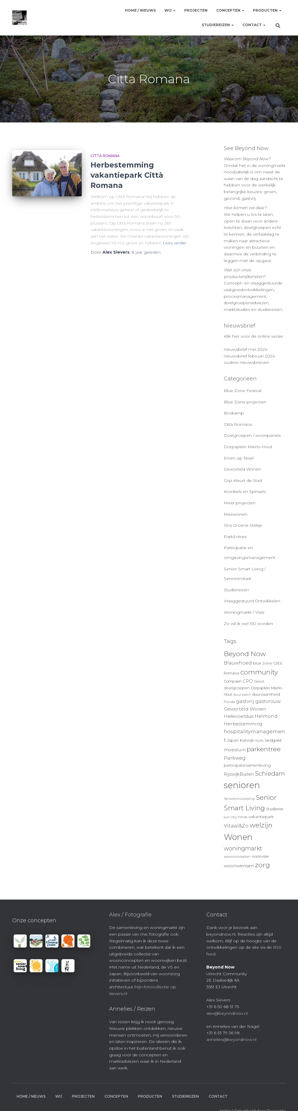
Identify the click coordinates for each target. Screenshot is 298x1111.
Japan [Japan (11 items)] (233, 740)
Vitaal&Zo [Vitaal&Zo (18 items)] (236, 825)
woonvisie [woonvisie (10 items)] (260, 856)
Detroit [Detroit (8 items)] (259, 681)
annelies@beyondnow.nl (231, 1039)
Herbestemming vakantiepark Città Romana (127, 175)
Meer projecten (240, 502)
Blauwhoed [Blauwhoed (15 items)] (238, 663)
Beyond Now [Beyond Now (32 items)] (245, 654)
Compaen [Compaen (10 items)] (233, 681)
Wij (169, 10)
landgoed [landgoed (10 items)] (273, 740)
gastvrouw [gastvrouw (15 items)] (268, 701)
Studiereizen (218, 25)
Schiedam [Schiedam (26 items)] (270, 773)
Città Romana (105, 156)
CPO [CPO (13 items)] (248, 681)
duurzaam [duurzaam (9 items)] (242, 694)
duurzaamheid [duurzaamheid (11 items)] (266, 694)
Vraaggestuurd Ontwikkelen (252, 600)
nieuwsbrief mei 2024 (245, 349)
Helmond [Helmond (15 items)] (266, 716)
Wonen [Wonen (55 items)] (238, 837)
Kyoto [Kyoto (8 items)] (259, 741)
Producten (267, 10)
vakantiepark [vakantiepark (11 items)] (261, 816)
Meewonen (235, 514)
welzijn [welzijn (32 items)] (261, 825)
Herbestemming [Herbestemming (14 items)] (243, 724)
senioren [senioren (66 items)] (242, 785)
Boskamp (234, 413)
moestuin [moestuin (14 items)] (235, 749)
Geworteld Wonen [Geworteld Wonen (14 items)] (245, 709)
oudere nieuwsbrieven (246, 362)
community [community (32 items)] (259, 672)
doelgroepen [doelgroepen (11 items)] (237, 688)
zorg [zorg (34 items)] (262, 865)
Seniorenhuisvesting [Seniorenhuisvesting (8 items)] (239, 799)
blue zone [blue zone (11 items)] (262, 663)
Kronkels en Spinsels (245, 491)
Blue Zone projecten (245, 402)
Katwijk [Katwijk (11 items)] (247, 740)
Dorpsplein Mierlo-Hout (248, 446)
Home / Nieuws (140, 10)
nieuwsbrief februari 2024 (249, 356)
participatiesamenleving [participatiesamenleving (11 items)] (247, 765)
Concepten (230, 10)
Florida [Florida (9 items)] (229, 702)
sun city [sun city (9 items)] (230, 817)
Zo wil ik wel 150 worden (248, 623)
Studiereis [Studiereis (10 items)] (274, 809)
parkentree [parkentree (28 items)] (264, 749)
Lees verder (175, 242)
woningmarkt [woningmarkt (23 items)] (243, 848)
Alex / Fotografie (130, 914)
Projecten (195, 10)
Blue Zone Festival (242, 390)
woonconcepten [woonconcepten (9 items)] (237, 856)
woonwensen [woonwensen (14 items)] (239, 865)
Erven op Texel (238, 458)
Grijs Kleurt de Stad (243, 480)
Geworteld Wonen (242, 469)
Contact (253, 25)
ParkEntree (235, 536)
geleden (146, 252)
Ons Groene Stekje (243, 525)
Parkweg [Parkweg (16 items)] (235, 758)
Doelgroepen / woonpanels (252, 435)
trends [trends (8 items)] (242, 817)
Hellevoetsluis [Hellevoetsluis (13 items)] (238, 716)
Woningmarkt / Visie (244, 612)
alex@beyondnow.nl (227, 1013)
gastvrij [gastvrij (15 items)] (245, 701)
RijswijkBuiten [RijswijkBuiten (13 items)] (239, 774)
